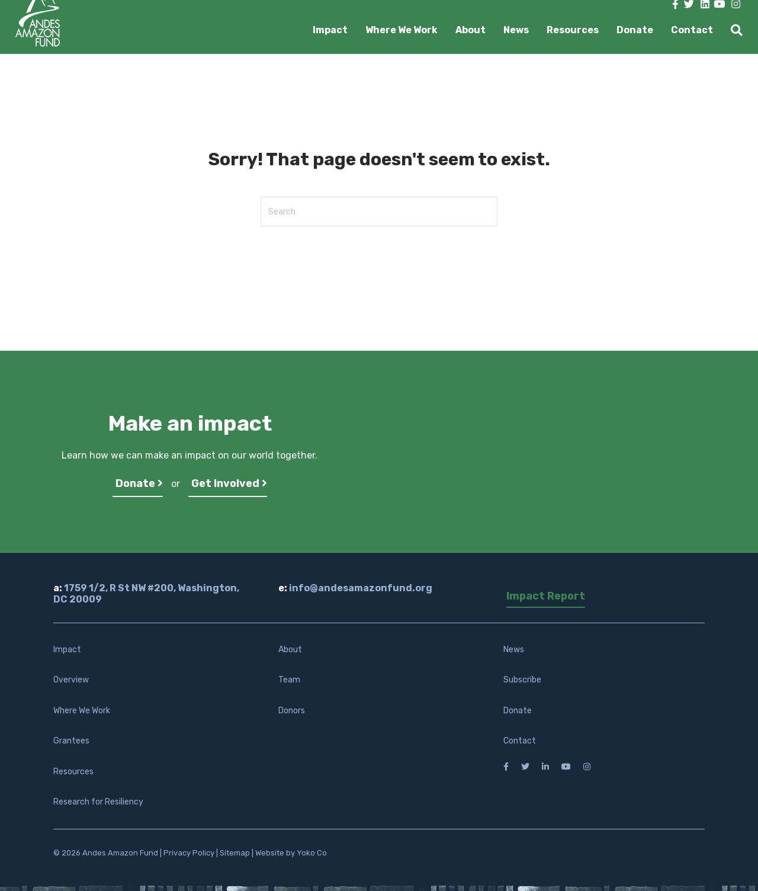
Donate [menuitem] (517, 711)
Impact (330, 30)
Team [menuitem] (289, 680)
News (516, 30)
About (470, 30)
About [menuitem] (290, 650)
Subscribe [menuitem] (522, 680)
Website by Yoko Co (291, 852)
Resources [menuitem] (73, 772)
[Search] (732, 30)
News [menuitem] (513, 650)
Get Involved (229, 483)
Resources (573, 30)
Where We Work (401, 30)
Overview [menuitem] (71, 680)
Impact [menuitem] (67, 650)
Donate (634, 30)
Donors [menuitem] (291, 711)
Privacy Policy (188, 852)
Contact (692, 30)
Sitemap (235, 852)
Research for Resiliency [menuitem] (98, 802)
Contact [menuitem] (519, 741)
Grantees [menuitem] (71, 741)
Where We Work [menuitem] (81, 711)
